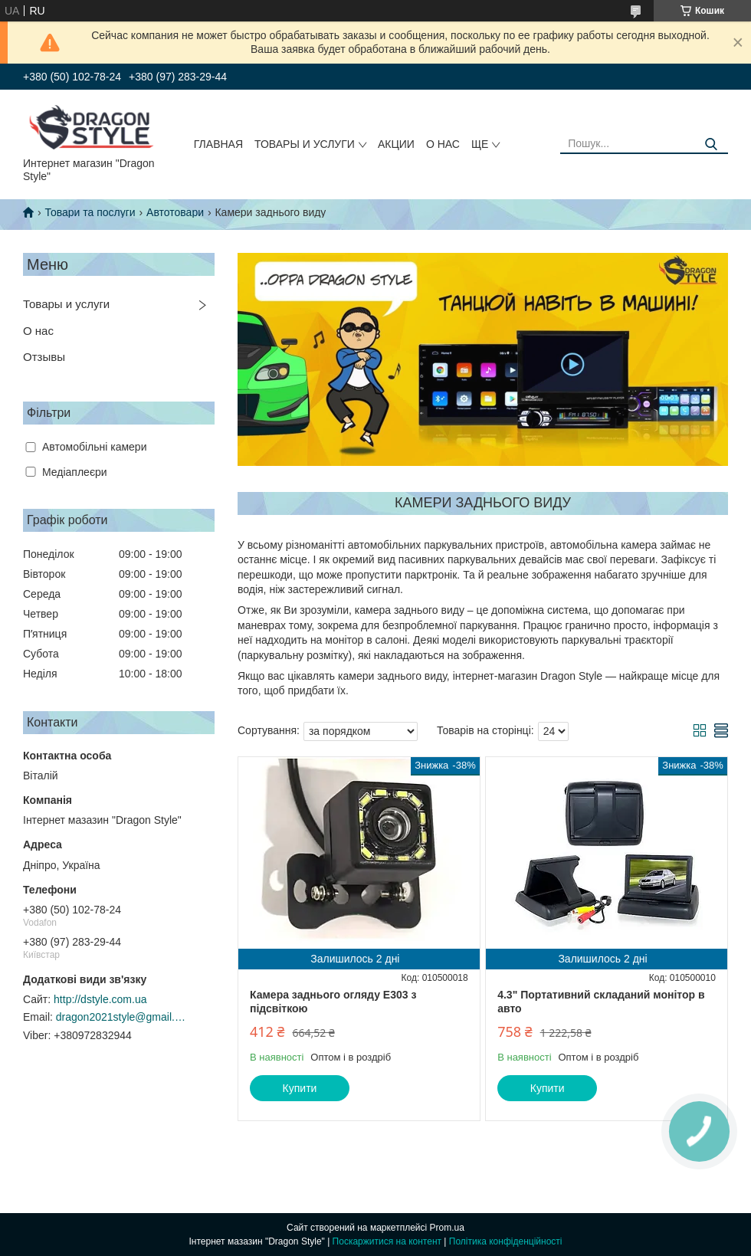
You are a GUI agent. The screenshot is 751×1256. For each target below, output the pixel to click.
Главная (218, 144)
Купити (300, 1088)
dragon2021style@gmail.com (121, 1017)
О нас (443, 144)
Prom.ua (447, 1227)
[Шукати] (711, 144)
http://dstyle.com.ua (100, 999)
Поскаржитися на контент (387, 1241)
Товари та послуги (89, 212)
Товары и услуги (304, 144)
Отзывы (44, 356)
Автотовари (175, 212)
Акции (396, 144)
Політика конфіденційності (505, 1241)
